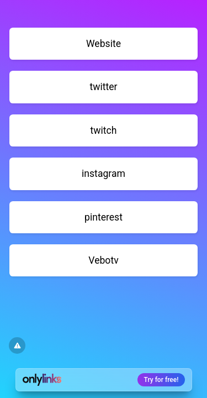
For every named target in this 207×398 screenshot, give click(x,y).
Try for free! (161, 380)
